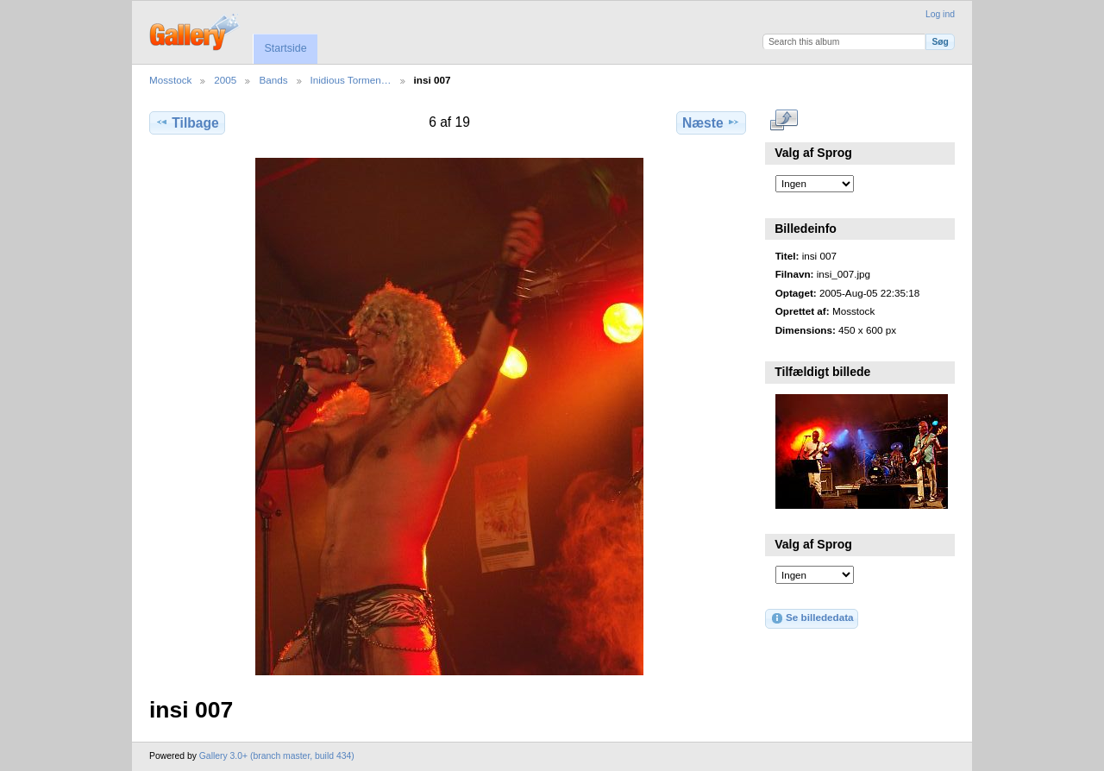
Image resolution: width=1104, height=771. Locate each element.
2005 (225, 79)
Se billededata (812, 618)
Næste (711, 122)
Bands (273, 79)
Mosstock (170, 79)
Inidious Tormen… (351, 79)
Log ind (940, 14)
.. (784, 121)
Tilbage (186, 122)
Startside (285, 48)
